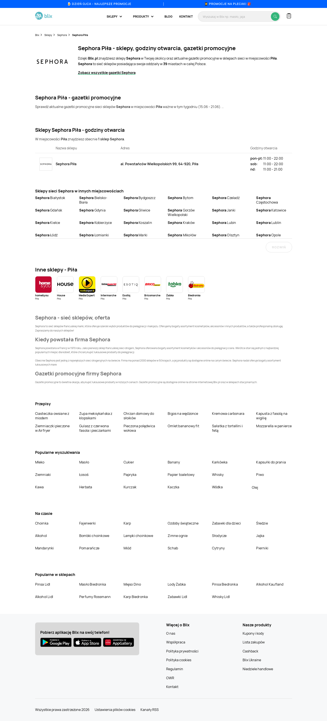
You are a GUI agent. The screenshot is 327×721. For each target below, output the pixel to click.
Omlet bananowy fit (183, 426)
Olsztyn (225, 235)
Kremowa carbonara (228, 413)
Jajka (260, 535)
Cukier (129, 462)
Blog (168, 16)
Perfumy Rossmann (95, 596)
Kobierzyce (95, 222)
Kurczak (130, 487)
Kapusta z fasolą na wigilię (271, 415)
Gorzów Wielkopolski (181, 212)
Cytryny (218, 548)
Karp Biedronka (136, 596)
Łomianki (94, 235)
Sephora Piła (80, 35)
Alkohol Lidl (44, 596)
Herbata (85, 487)
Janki (224, 210)
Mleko (40, 462)
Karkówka (220, 462)
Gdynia (92, 210)
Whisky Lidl (221, 596)
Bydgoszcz (139, 197)
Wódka (217, 487)
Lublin (268, 222)
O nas (170, 633)
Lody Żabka (177, 584)
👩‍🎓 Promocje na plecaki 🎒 (227, 4)
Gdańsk (48, 210)
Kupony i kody (253, 633)
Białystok (50, 197)
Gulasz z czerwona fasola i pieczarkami (95, 428)
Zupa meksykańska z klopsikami (95, 415)
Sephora (62, 35)
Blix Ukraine (252, 660)
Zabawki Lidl (177, 596)
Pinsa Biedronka (225, 584)
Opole (268, 235)
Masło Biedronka (92, 584)
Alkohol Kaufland (269, 584)
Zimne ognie (178, 535)
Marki (136, 235)
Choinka (41, 523)
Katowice (271, 210)
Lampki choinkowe (138, 535)
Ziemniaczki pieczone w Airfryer (52, 428)
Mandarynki (44, 548)
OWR (170, 678)
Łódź (46, 235)
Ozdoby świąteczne (183, 523)
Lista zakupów (254, 642)
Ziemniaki (43, 474)
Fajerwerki (87, 523)
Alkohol (41, 535)
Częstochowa (267, 200)
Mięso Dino (132, 584)
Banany (174, 462)
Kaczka (173, 487)
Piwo (260, 474)
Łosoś (83, 474)
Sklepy (48, 35)
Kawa (39, 487)
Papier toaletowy (181, 474)
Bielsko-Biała (93, 200)
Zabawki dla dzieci (226, 523)
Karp (127, 523)
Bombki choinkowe (94, 535)
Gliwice (137, 210)
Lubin (224, 222)
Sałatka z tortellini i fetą (227, 428)
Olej (255, 487)
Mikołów (182, 235)
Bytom (180, 197)
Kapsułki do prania (271, 462)
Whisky (218, 474)
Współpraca (175, 642)
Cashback (250, 651)
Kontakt (186, 16)
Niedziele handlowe (258, 669)
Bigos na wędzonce (183, 413)
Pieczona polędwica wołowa (139, 428)
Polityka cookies (178, 660)
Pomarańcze (89, 548)
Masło (84, 462)
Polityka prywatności (182, 651)
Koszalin (138, 222)
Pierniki (262, 548)
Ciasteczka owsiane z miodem (52, 415)
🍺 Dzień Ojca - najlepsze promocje (99, 4)
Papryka (130, 474)
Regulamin (174, 669)
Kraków (181, 222)
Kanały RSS (149, 709)
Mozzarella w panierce (274, 426)
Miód (127, 548)
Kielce (47, 222)
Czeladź (226, 197)
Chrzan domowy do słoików (139, 415)
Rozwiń (279, 247)
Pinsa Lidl (42, 584)
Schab (173, 548)
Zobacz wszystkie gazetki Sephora (107, 72)
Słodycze (219, 535)
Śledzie (262, 523)
